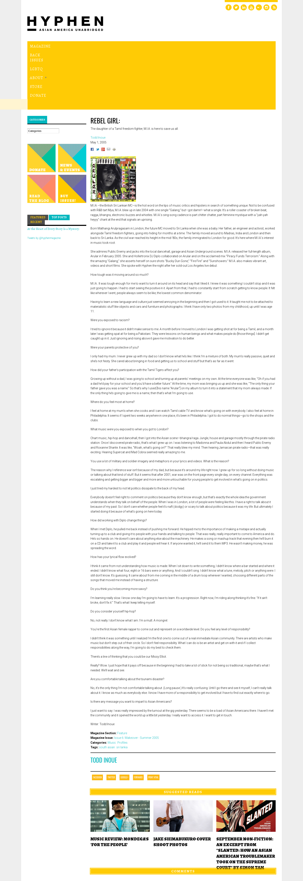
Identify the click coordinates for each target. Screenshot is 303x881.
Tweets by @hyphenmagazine (44, 180)
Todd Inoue (103, 702)
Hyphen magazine (47, 860)
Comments (183, 813)
